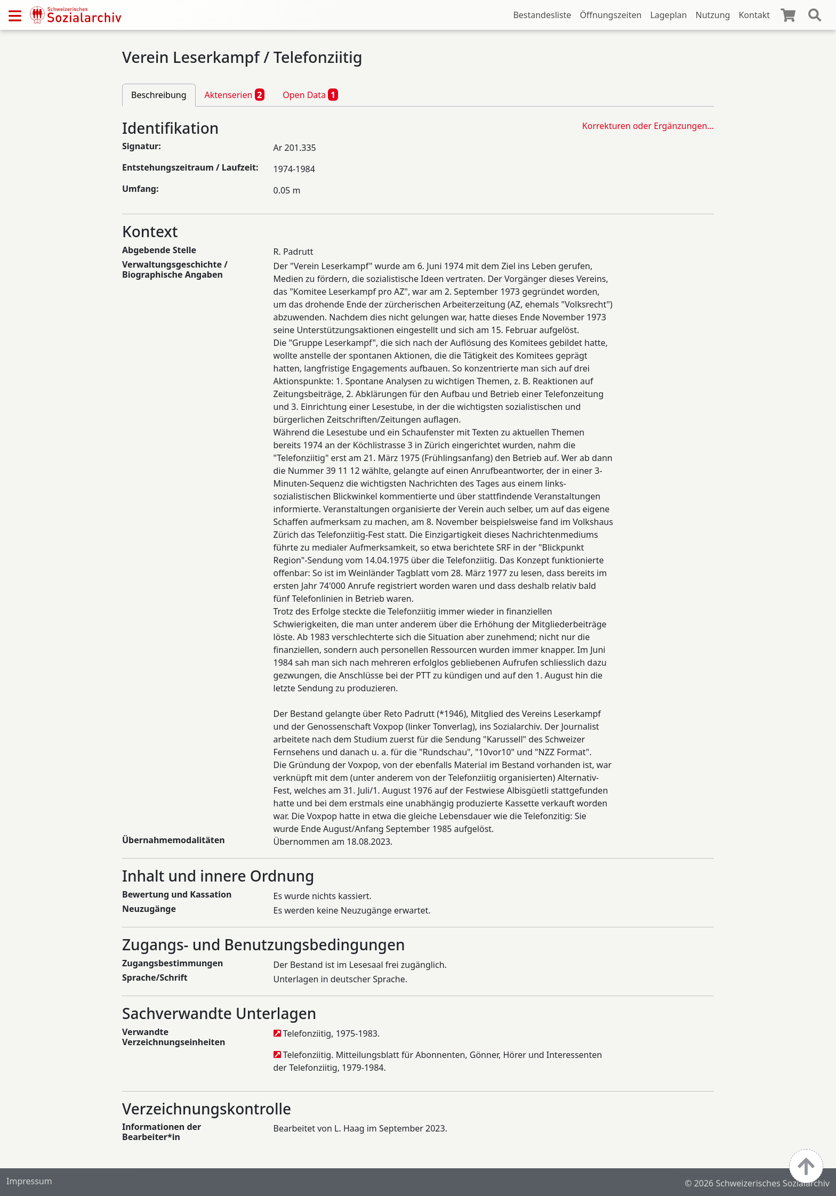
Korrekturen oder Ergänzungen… (648, 126)
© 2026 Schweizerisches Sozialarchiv (757, 1183)
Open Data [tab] (310, 94)
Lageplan (668, 15)
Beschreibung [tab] (159, 95)
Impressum (29, 1181)
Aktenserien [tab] (235, 94)
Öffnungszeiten (610, 15)
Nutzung (712, 15)
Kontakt (754, 15)
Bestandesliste (542, 15)
